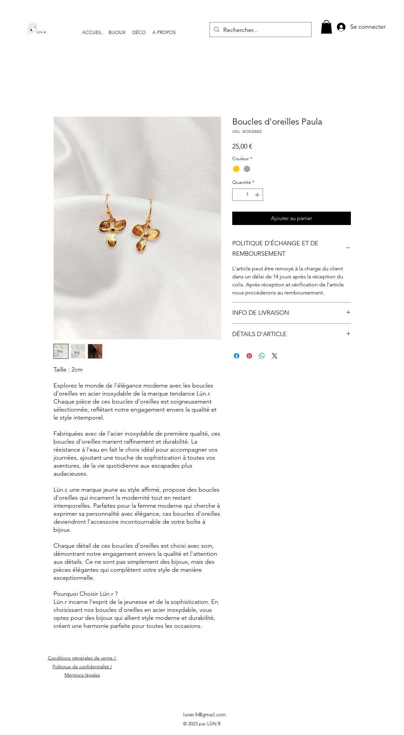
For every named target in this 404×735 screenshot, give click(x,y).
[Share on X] (275, 356)
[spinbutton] (248, 195)
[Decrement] (237, 195)
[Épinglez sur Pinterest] (249, 356)
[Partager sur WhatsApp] (262, 356)
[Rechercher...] (260, 30)
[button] (326, 27)
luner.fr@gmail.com (204, 714)
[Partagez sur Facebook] (237, 356)
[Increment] (258, 195)
